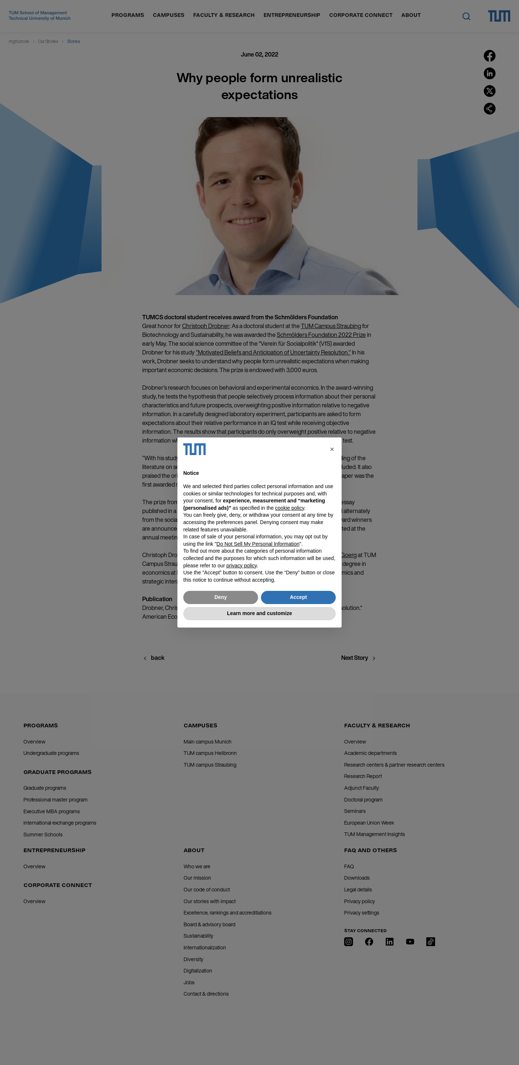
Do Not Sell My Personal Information (258, 544)
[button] (332, 449)
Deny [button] (220, 597)
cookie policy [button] (289, 508)
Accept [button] (298, 597)
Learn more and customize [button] (259, 613)
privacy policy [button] (242, 565)
